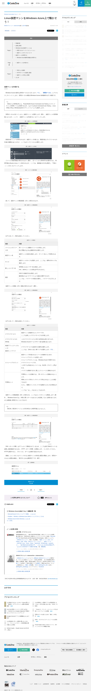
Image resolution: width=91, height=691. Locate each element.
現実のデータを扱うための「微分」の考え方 (74, 58)
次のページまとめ (31, 482)
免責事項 (52, 684)
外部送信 (85, 684)
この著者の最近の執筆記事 (23, 551)
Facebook (41, 566)
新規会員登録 (74, 91)
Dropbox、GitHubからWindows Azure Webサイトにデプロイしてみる (26, 516)
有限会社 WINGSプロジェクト (42, 558)
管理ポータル (47, 92)
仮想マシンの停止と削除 (23, 75)
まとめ (17, 77)
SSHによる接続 (21, 70)
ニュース (26, 3)
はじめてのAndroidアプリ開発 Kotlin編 (27, 546)
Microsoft (7, 30)
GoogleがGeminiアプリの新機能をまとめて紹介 (75, 36)
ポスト (50, 31)
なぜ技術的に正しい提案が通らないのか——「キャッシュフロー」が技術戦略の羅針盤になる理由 (18, 623)
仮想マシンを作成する (22, 62)
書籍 (50, 3)
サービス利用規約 (66, 684)
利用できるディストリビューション (26, 50)
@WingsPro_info (43, 565)
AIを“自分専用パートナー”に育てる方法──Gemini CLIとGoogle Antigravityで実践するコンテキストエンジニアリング (18, 611)
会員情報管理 (46, 684)
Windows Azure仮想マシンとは (24, 48)
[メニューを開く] (3, 3)
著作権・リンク (37, 684)
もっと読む (10, 520)
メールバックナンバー (74, 86)
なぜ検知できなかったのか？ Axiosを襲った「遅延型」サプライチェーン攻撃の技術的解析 (18, 604)
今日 (68, 21)
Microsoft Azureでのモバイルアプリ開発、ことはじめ (22, 514)
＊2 (51, 349)
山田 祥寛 (24, 25)
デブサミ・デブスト (41, 3)
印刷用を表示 (8, 504)
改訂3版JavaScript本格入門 (28, 545)
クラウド (13, 30)
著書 (26, 565)
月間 (81, 21)
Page (9, 50)
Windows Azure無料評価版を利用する (26, 57)
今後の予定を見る (74, 174)
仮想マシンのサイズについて (24, 52)
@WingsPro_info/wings (22, 566)
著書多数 (43, 546)
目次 (43, 38)
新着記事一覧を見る (74, 146)
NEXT (41, 490)
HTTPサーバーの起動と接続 (24, 72)
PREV (21, 490)
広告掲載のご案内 (80, 650)
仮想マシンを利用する (21, 55)
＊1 (38, 92)
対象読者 (18, 43)
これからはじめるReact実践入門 (45, 545)
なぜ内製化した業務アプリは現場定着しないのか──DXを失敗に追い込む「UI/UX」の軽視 (46, 604)
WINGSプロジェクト (22, 539)
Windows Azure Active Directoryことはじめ (19, 518)
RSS (36, 565)
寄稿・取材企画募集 (67, 650)
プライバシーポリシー (76, 684)
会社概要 (58, 684)
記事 (32, 3)
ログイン (74, 95)
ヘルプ (31, 684)
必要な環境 (18, 45)
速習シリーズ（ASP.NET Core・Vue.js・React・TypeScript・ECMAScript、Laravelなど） (34, 543)
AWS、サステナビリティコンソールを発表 (46, 619)
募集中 (38, 563)
